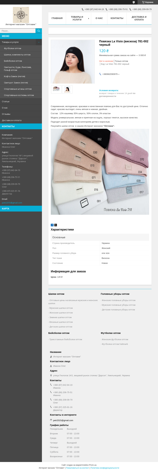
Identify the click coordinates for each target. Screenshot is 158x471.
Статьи (5, 101)
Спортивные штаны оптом (18, 88)
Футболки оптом (12, 48)
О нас (5, 107)
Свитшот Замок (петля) (16, 82)
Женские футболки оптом (115, 339)
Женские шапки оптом (61, 312)
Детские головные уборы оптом (118, 309)
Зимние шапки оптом (60, 317)
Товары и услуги (10, 42)
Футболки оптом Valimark (115, 344)
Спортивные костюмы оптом (19, 95)
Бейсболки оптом (13, 60)
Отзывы (6, 114)
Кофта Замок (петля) (14, 76)
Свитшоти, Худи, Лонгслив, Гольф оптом (17, 68)
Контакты (117, 18)
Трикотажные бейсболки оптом (65, 339)
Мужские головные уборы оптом (118, 304)
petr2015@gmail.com (12, 202)
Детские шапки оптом (60, 326)
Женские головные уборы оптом (118, 300)
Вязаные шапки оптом (61, 321)
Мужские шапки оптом (61, 307)
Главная (57, 18)
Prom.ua (92, 465)
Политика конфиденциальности (105, 468)
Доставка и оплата (11, 120)
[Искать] (38, 30)
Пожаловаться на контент (77, 468)
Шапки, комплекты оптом (17, 54)
